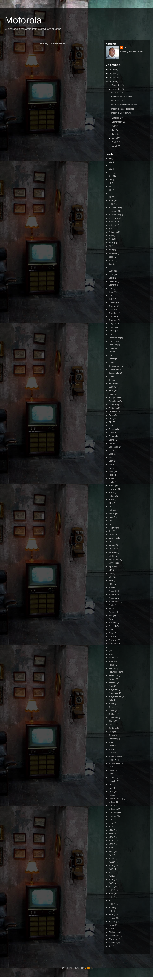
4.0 (110, 183)
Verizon (112, 918)
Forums (112, 429)
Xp (110, 946)
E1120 (112, 383)
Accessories (114, 214)
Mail (110, 541)
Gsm (111, 461)
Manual (112, 545)
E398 (111, 387)
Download (113, 369)
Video (111, 925)
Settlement (113, 717)
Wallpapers (114, 935)
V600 (111, 904)
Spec (111, 742)
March (115, 146)
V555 (111, 893)
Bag (110, 228)
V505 (111, 886)
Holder (112, 496)
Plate (111, 619)
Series (111, 710)
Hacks (111, 482)
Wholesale (113, 939)
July (114, 130)
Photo (111, 605)
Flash (111, 415)
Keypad (112, 527)
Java (111, 520)
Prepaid (112, 626)
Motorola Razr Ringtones (122, 109)
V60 (110, 900)
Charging (113, 313)
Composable (114, 341)
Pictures (112, 612)
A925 (111, 204)
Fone (111, 425)
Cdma (111, 295)
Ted (125, 47)
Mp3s (111, 566)
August (115, 126)
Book (111, 257)
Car (110, 288)
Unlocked (113, 805)
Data (111, 355)
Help (111, 492)
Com (111, 334)
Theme (112, 777)
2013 (111, 77)
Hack (111, 475)
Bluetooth (113, 253)
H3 (110, 468)
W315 (111, 928)
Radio (111, 654)
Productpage (114, 644)
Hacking (112, 478)
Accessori (113, 211)
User (111, 823)
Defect (112, 359)
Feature (112, 404)
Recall (111, 665)
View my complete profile (131, 51)
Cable (111, 278)
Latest (111, 534)
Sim (110, 724)
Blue (111, 250)
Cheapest (113, 320)
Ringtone (113, 689)
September (117, 122)
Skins (111, 735)
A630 (111, 200)
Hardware (113, 489)
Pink (111, 615)
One (111, 577)
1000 (111, 165)
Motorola (23, 20)
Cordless (113, 345)
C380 (111, 271)
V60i (111, 907)
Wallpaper (113, 932)
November (117, 89)
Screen (112, 707)
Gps (110, 457)
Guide (111, 464)
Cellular (112, 302)
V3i (110, 876)
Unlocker (113, 809)
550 (110, 186)
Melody (112, 548)
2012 (111, 81)
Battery (112, 235)
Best (111, 239)
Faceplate (113, 397)
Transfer (112, 795)
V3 (110, 855)
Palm (111, 580)
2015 (111, 69)
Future (112, 436)
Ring (111, 686)
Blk (110, 246)
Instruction (113, 510)
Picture (112, 608)
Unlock (112, 802)
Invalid (112, 513)
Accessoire (114, 207)
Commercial (114, 338)
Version (112, 921)
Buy (110, 264)
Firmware (113, 411)
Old (110, 573)
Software (113, 739)
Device (112, 362)
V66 (110, 911)
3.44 (111, 176)
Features (113, 408)
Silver (111, 721)
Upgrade (113, 816)
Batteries (113, 232)
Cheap (112, 316)
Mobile (112, 552)
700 (110, 193)
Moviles (112, 563)
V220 (111, 840)
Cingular (112, 323)
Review (112, 679)
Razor (111, 658)
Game (111, 440)
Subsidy (112, 749)
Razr (111, 661)
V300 (111, 865)
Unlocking (113, 812)
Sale (111, 703)
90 (110, 197)
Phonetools (114, 601)
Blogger (88, 968)
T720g (111, 770)
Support (112, 760)
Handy (112, 485)
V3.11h (112, 862)
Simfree (112, 728)
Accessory (113, 218)
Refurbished (114, 672)
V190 (111, 837)
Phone (112, 591)
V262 (111, 851)
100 (110, 162)
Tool (110, 788)
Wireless (113, 942)
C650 (111, 274)
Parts (111, 584)
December (117, 85)
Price (111, 630)
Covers (112, 352)
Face (111, 394)
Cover (111, 348)
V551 (111, 890)
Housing (112, 499)
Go (110, 450)
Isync (111, 517)
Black (111, 243)
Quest (111, 651)
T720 (111, 767)
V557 (111, 897)
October (116, 118)
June (114, 134)
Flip (110, 422)
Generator (113, 447)
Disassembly (114, 366)
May (114, 138)
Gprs (111, 454)
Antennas (113, 225)
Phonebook (114, 594)
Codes (112, 331)
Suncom (112, 753)
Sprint (111, 746)
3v (110, 179)
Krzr (110, 531)
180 (110, 169)
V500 (111, 883)
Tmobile (112, 781)
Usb (110, 819)
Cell (110, 299)
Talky (111, 774)
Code (111, 327)
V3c (110, 872)
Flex (111, 418)
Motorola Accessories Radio (124, 104)
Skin (111, 731)
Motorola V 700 (118, 92)
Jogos (111, 524)
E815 (111, 390)
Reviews (112, 682)
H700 (111, 471)
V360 (111, 869)
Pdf (110, 587)
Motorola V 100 (118, 100)
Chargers (113, 309)
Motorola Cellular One (121, 113)
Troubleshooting (116, 798)
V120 (111, 830)
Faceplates (114, 401)
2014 (111, 73)
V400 (111, 879)
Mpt (110, 570)
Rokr (111, 700)
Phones (112, 598)
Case (111, 292)
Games (112, 443)
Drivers (112, 380)
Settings (112, 714)
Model (111, 556)
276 (110, 172)
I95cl (111, 503)
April (114, 142)
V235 (111, 844)
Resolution (113, 675)
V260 (111, 847)
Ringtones (113, 693)
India (111, 506)
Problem (112, 637)
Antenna (112, 221)
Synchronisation (116, 763)
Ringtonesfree (115, 696)
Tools (111, 791)
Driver (111, 376)
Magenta (113, 538)
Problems (113, 640)
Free (111, 432)
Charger (112, 306)
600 (110, 190)
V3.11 (111, 858)
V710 (111, 914)
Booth (111, 260)
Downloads (114, 373)
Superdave (114, 756)
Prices (111, 633)
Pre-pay (112, 622)
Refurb (112, 668)
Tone (111, 784)
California (113, 281)
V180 (111, 833)
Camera (112, 285)
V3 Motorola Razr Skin (121, 97)
